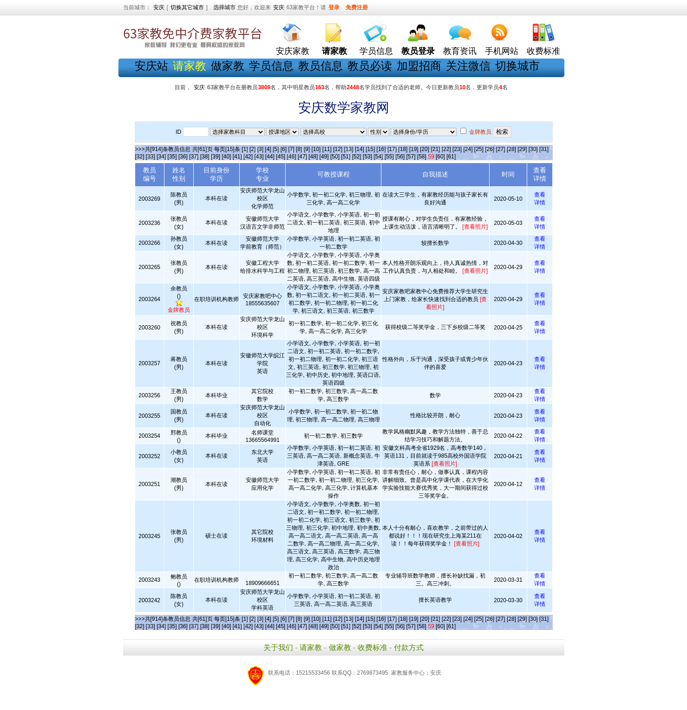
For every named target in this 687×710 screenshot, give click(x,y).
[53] (367, 156)
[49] (324, 156)
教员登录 (418, 51)
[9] (307, 149)
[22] (446, 149)
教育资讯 (460, 51)
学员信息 (376, 51)
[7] (291, 149)
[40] (226, 156)
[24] (467, 149)
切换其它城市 (187, 7)
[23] (457, 149)
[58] (421, 156)
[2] (252, 149)
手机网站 (501, 51)
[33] (150, 156)
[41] (237, 156)
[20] (424, 149)
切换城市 (517, 65)
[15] (370, 149)
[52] (356, 156)
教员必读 (369, 65)
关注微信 (468, 65)
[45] (280, 156)
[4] (268, 149)
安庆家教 (292, 51)
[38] (204, 156)
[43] (258, 156)
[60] (440, 156)
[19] (414, 149)
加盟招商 (419, 65)
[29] (522, 149)
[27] (500, 149)
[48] (313, 156)
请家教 (311, 647)
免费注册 (357, 7)
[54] (378, 156)
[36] (183, 156)
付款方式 (409, 647)
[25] (479, 149)
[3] (260, 149)
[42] (248, 156)
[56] (400, 156)
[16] (381, 149)
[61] (451, 156)
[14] (359, 149)
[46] (291, 156)
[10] (316, 149)
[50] (335, 156)
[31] (544, 149)
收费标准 (543, 51)
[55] (389, 156)
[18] (402, 149)
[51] (345, 156)
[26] (489, 149)
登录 (334, 7)
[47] (302, 156)
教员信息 (320, 65)
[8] (299, 149)
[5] (276, 149)
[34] (161, 156)
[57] (410, 156)
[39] (215, 156)
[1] (245, 149)
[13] (348, 149)
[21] (435, 149)
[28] (511, 149)
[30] (533, 149)
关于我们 (278, 647)
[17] (392, 149)
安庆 (158, 7)
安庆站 (151, 65)
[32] (139, 156)
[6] (284, 149)
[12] (337, 149)
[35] (172, 156)
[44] (270, 156)
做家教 (227, 65)
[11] (327, 149)
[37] (193, 156)
